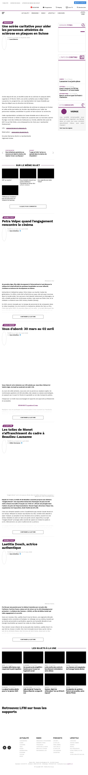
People (72, 747)
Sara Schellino (14, 231)
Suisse (21, 749)
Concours (61, 13)
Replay (59, 7)
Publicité (5, 3)
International (24, 750)
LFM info (55, 741)
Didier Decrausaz (15, 443)
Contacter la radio (42, 747)
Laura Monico (13, 39)
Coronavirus (23, 741)
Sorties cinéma (74, 743)
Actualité (25, 13)
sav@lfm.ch (70, 764)
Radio (43, 13)
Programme (47, 7)
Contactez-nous (15, 3)
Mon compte (80, 2)
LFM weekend (57, 750)
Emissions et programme (43, 741)
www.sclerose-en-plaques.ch (16, 128)
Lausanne (22, 745)
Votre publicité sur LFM (77, 754)
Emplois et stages (41, 749)
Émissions (35, 13)
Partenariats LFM (41, 750)
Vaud (21, 747)
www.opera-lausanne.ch (20, 132)
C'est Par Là (56, 747)
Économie (22, 752)
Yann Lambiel (57, 745)
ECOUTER (35, 7)
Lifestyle (51, 13)
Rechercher (81, 7)
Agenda (72, 745)
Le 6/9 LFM (56, 743)
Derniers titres (40, 743)
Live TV (69, 7)
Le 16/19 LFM (56, 749)
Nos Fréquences (74, 749)
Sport (21, 756)
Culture (22, 754)
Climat (21, 743)
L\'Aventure (56, 752)
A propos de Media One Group (31, 3)
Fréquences (39, 745)
